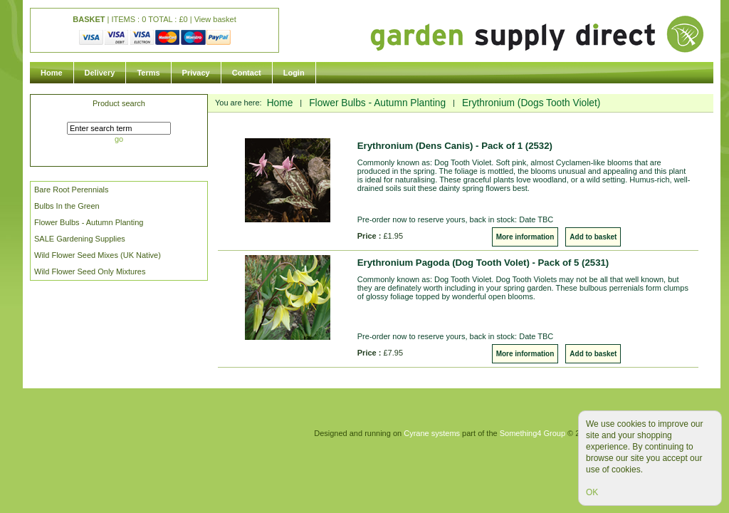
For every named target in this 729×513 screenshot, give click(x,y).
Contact (246, 72)
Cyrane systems (432, 433)
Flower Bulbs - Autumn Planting (88, 222)
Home (52, 72)
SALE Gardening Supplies (79, 238)
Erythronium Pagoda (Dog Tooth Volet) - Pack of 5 (483, 262)
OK (592, 492)
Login (294, 72)
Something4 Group (532, 433)
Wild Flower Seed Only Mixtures (90, 271)
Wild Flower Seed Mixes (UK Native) (97, 255)
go (119, 139)
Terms (148, 72)
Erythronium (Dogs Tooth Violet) (531, 103)
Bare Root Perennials (71, 189)
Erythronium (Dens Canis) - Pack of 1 (454, 145)
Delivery (100, 72)
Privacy (196, 72)
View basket (215, 19)
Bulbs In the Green (67, 206)
